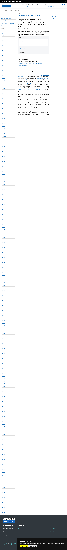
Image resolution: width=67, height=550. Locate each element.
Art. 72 (3, 222)
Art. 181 (3, 502)
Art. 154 (3, 431)
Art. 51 (3, 169)
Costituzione (54, 18)
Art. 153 (3, 429)
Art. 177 (3, 492)
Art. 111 (3, 323)
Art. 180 (3, 499)
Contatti (2, 25)
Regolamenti (3, 20)
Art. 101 (3, 295)
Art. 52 (3, 171)
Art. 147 (3, 414)
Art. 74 (3, 227)
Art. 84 (3, 252)
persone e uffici (48, 6)
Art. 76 (3, 232)
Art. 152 (3, 426)
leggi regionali (20, 6)
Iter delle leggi (54, 16)
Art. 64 (3, 201)
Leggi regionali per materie (6, 18)
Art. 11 (3, 60)
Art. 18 (3, 78)
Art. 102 (3, 300)
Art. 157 (3, 439)
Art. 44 (3, 151)
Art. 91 (3, 270)
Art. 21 (3, 85)
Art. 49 (3, 164)
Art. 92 (3, 272)
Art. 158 (3, 441)
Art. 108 (3, 315)
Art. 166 (3, 462)
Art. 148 (3, 416)
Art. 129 (3, 368)
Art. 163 (3, 454)
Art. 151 (3, 424)
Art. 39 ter (4, 136)
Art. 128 (3, 366)
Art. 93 (3, 275)
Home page (14, 6)
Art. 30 (3, 108)
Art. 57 (3, 184)
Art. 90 (3, 267)
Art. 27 (3, 100)
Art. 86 (3, 257)
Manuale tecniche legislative (56, 21)
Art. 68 (3, 212)
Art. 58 (3, 186)
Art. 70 (3, 217)
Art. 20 (3, 83)
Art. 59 (3, 189)
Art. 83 (3, 249)
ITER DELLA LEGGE (23, 65)
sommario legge (32, 6)
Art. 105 (3, 308)
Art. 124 (3, 355)
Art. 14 (3, 68)
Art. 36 (3, 123)
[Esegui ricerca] (65, 6)
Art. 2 (3, 37)
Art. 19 (3, 80)
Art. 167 (3, 464)
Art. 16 (3, 73)
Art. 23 (3, 90)
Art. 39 (3, 131)
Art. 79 (3, 239)
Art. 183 (3, 507)
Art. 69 (3, 214)
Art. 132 (3, 376)
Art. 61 (3, 194)
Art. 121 (3, 348)
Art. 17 (3, 75)
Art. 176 (3, 489)
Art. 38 (3, 128)
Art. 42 (3, 146)
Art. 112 (3, 325)
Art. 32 (3, 113)
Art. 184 (3, 510)
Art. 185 (3, 512)
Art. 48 (3, 161)
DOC (25, 48)
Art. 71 (3, 219)
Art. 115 (3, 333)
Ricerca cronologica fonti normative (7, 23)
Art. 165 (3, 459)
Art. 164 (3, 457)
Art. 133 (3, 378)
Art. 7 (3, 50)
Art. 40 (3, 138)
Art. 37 (3, 126)
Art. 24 (3, 93)
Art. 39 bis (4, 133)
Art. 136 (3, 386)
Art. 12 (3, 63)
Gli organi (21, 4)
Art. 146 (3, 411)
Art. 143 (3, 403)
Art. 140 (3, 396)
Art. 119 (3, 343)
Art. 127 (3, 363)
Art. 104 (3, 305)
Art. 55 (3, 179)
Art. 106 (3, 310)
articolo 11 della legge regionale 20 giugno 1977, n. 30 (29, 89)
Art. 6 (3, 47)
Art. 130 (3, 371)
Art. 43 (3, 148)
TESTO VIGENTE (22, 40)
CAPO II (3, 141)
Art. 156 (3, 436)
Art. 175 (3, 487)
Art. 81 (3, 244)
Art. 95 (3, 280)
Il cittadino (43, 4)
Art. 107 (3, 313)
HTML (20, 48)
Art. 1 (3, 35)
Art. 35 (3, 121)
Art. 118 (3, 340)
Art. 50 (3, 166)
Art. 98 (3, 287)
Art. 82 (3, 247)
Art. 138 (3, 391)
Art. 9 (3, 55)
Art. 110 (3, 320)
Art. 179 (3, 497)
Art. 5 (3, 45)
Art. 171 (3, 477)
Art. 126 (3, 361)
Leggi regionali (4, 15)
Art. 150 (3, 421)
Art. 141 (3, 398)
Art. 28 (3, 103)
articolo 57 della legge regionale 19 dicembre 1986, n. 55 (31, 83)
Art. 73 (3, 224)
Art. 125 (3, 358)
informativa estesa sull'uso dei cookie (57, 543)
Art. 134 (3, 381)
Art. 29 (3, 105)
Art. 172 (3, 479)
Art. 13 (3, 65)
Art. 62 (3, 196)
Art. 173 (3, 482)
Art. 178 (3, 494)
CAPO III (3, 298)
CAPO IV (3, 475)
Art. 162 (3, 451)
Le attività (27, 4)
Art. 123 (3, 353)
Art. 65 (3, 204)
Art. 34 (3, 118)
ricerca (24, 6)
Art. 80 (3, 242)
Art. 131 (3, 373)
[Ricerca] (58, 6)
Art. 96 (3, 282)
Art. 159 (3, 444)
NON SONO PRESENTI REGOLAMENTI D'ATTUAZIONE (30, 63)
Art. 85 (3, 254)
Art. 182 (3, 504)
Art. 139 (3, 393)
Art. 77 (3, 234)
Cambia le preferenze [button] (32, 546)
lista (27, 6)
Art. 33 (3, 116)
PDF (22, 48)
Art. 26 (3, 98)
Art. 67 (3, 209)
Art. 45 (3, 153)
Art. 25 (3, 95)
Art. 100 (3, 292)
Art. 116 (3, 335)
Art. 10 (3, 58)
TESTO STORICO (22, 41)
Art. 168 (3, 467)
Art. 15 (3, 70)
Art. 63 (3, 199)
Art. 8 (3, 52)
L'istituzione (15, 4)
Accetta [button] (22, 546)
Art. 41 (3, 143)
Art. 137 (3, 388)
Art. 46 (3, 156)
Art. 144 (3, 406)
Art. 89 (3, 265)
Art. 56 (3, 181)
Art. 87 (3, 260)
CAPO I (3, 33)
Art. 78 (3, 237)
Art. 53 (3, 174)
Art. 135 (3, 383)
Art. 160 (3, 446)
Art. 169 (3, 469)
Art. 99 (3, 290)
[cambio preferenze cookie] (12, 544)
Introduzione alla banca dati (6, 13)
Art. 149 (3, 419)
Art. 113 (3, 328)
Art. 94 (3, 277)
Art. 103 (3, 302)
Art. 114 (3, 330)
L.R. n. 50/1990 (4, 31)
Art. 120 (3, 345)
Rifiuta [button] (26, 546)
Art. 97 (3, 285)
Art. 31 (3, 111)
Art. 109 (3, 318)
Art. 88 (3, 262)
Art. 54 (3, 176)
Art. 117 (3, 338)
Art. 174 (3, 484)
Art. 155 (3, 434)
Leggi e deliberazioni (35, 4)
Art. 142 (3, 401)
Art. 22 (3, 88)
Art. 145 (3, 409)
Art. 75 (3, 229)
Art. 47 (3, 159)
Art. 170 (3, 472)
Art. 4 (3, 42)
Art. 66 (3, 206)
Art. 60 (3, 191)
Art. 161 (3, 449)
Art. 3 (3, 40)
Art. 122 (3, 350)
